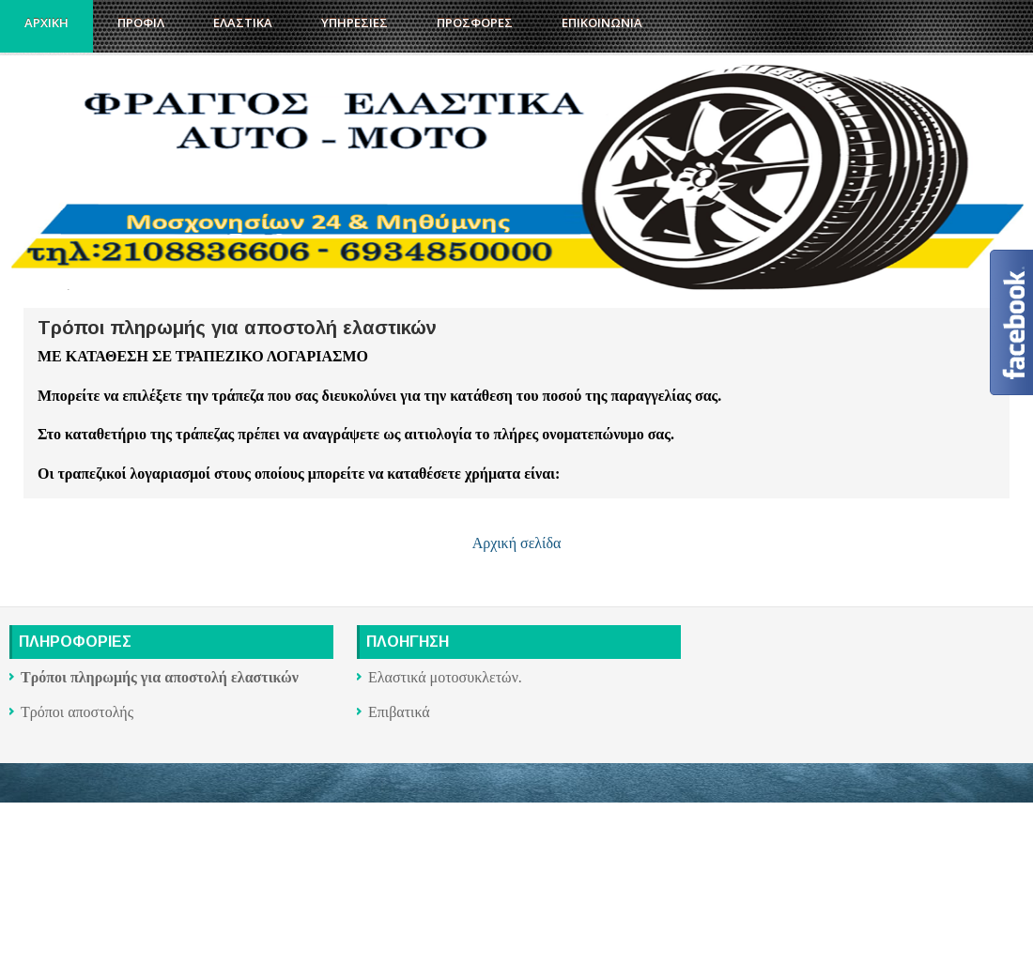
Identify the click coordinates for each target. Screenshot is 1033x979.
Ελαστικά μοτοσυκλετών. (445, 677)
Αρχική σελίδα (517, 543)
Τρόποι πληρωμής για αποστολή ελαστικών (237, 327)
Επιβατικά (399, 712)
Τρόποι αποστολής (77, 712)
